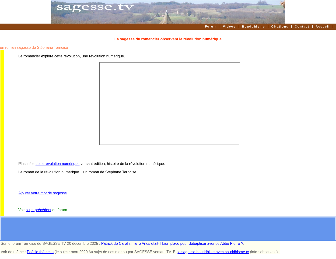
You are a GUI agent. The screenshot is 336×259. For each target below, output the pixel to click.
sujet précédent (38, 210)
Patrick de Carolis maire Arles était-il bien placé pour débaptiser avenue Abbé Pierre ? (172, 243)
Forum (211, 26)
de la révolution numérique (57, 164)
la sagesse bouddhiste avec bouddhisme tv (213, 252)
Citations (280, 26)
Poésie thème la (40, 252)
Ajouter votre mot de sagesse (42, 193)
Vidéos (229, 26)
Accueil (323, 26)
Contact (302, 26)
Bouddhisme (253, 26)
